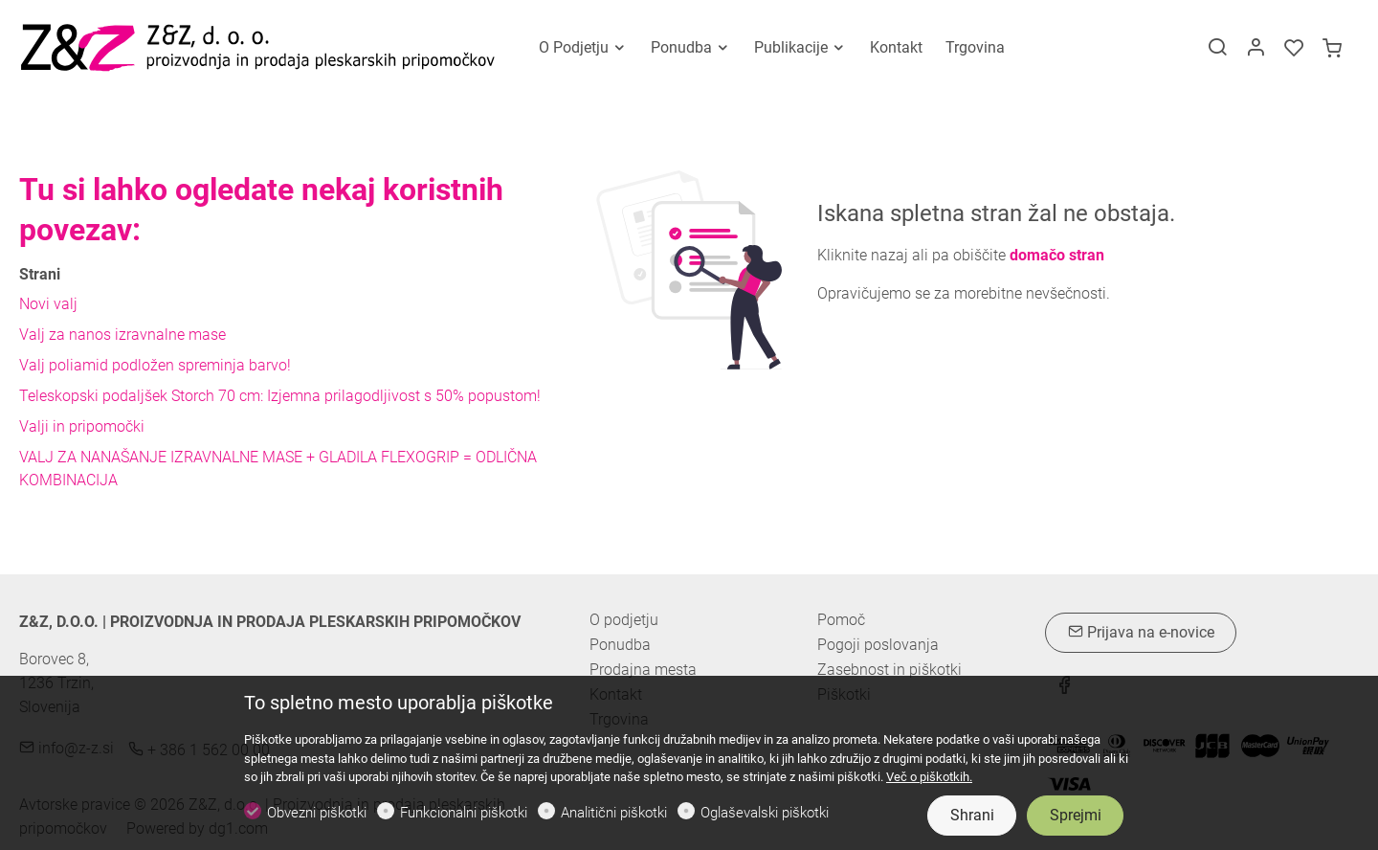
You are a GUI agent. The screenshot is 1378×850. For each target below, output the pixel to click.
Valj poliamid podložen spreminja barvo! (155, 365)
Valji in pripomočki (81, 426)
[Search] (1217, 48)
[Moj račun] (1255, 48)
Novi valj (48, 304)
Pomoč (841, 620)
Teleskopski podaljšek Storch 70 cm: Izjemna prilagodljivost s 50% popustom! (280, 396)
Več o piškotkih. (929, 777)
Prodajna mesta (643, 669)
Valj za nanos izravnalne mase (122, 334)
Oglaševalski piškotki (764, 812)
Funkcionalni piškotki (463, 812)
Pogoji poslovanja (878, 645)
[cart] (1332, 48)
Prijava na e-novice (1141, 632)
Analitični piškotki (614, 812)
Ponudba (620, 645)
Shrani (972, 815)
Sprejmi (1075, 815)
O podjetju (623, 620)
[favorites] (1294, 48)
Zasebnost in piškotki (889, 670)
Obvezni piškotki (317, 812)
